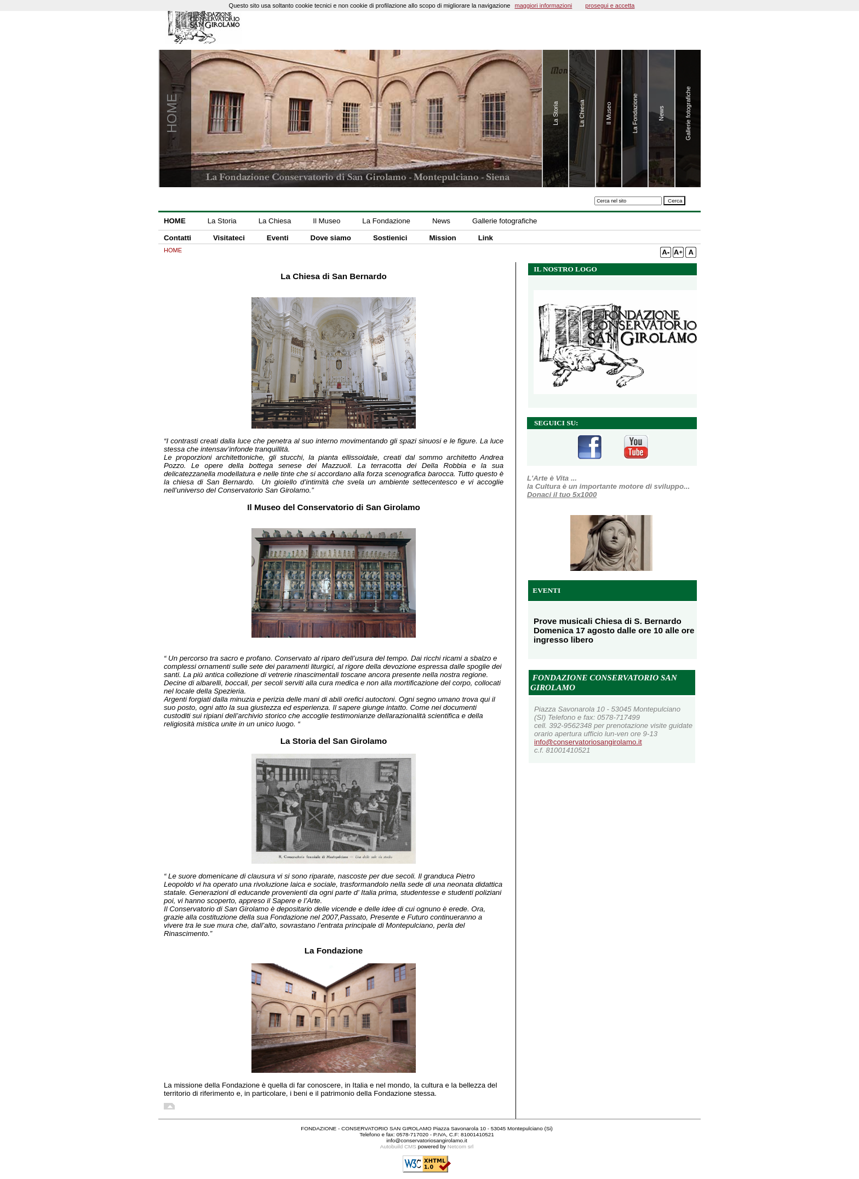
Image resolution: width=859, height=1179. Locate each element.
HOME (175, 221)
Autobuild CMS (398, 1146)
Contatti (177, 238)
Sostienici (390, 238)
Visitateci (229, 238)
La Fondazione (386, 221)
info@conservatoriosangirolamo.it (588, 742)
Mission (442, 238)
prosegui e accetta (609, 5)
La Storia (222, 221)
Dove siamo (331, 238)
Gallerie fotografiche (504, 221)
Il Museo (326, 221)
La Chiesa (275, 221)
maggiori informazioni (543, 5)
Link (485, 238)
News (441, 221)
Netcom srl (460, 1146)
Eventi (278, 238)
